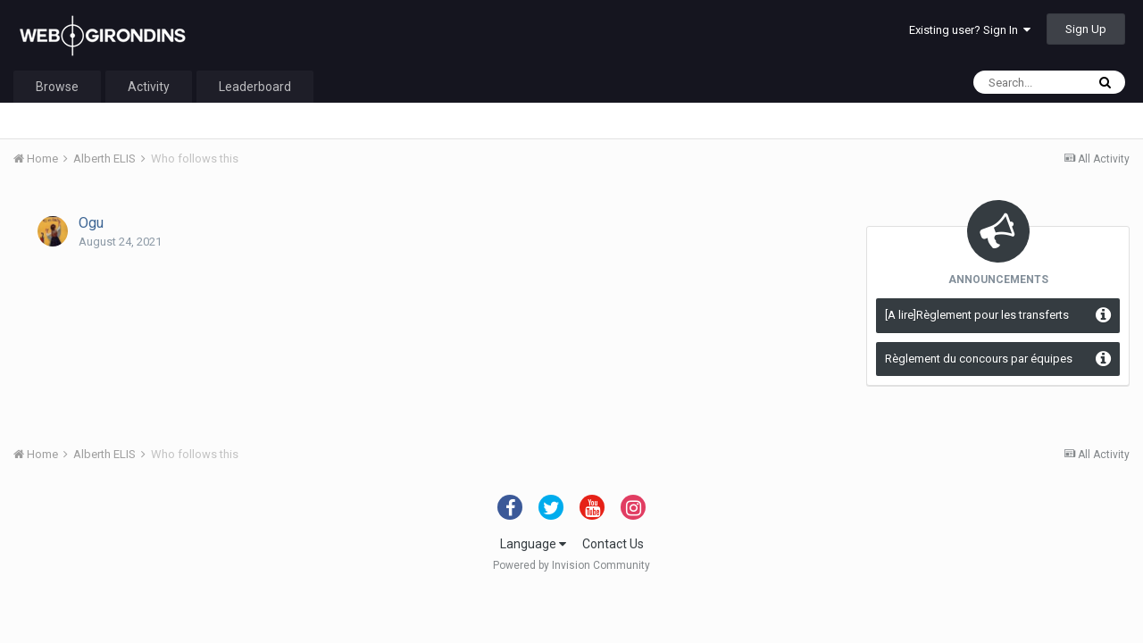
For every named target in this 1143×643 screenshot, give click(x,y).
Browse (57, 86)
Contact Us (613, 544)
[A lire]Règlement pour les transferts (977, 315)
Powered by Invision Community (571, 565)
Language (533, 544)
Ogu (91, 222)
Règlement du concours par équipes (978, 358)
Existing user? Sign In (969, 30)
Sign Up (1085, 29)
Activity (149, 86)
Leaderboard (255, 86)
